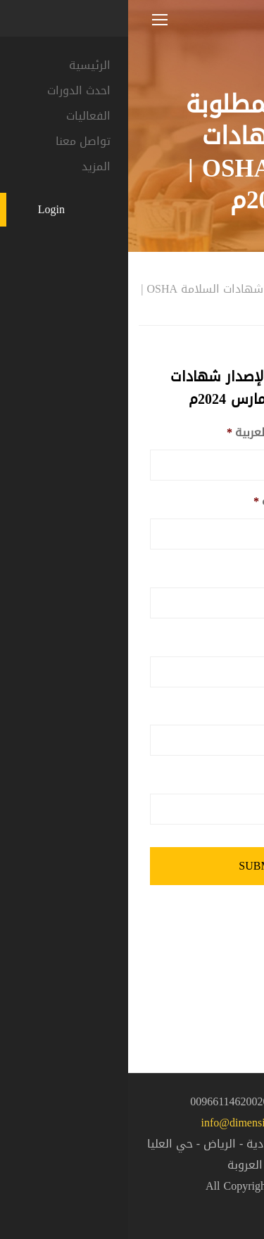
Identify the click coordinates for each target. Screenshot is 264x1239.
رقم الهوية (210, 571)
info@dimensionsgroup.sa (132, 1122)
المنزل (238, 271)
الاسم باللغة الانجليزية (183, 502)
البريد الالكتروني (198, 777)
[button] (229, 1201)
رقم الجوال (212, 708)
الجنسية (218, 640)
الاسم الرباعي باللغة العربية (170, 433)
